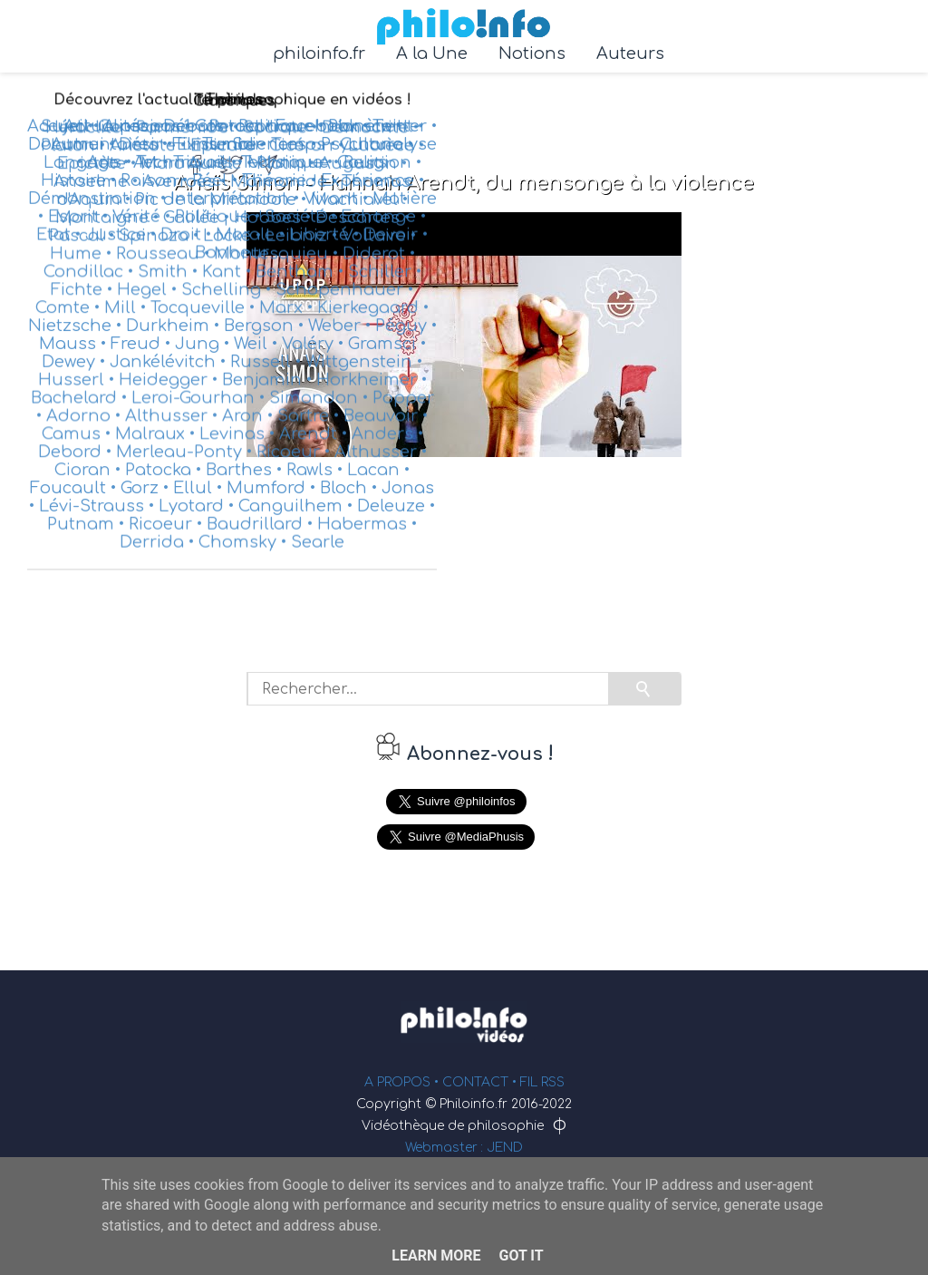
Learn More (436, 1255)
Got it (520, 1255)
